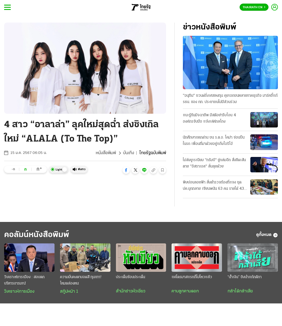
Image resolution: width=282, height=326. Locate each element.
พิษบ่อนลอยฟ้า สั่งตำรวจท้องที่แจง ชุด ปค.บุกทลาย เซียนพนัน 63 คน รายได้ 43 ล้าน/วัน (213, 186)
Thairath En (254, 7)
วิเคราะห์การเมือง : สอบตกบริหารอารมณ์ (24, 280)
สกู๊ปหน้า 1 (69, 291)
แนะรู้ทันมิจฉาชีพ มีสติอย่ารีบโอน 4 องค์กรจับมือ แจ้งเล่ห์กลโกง (209, 118)
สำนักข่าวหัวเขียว (130, 291)
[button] (126, 170)
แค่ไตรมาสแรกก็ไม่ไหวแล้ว (192, 277)
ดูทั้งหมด (267, 235)
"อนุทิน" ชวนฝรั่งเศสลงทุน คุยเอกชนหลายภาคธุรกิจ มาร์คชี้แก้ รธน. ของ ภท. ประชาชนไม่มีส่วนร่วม (230, 99)
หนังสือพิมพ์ (106, 153)
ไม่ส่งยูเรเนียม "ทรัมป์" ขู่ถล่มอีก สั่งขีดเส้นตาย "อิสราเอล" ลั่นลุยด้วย (214, 163)
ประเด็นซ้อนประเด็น (130, 277)
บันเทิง (128, 153)
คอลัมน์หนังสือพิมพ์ (36, 235)
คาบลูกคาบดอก (185, 291)
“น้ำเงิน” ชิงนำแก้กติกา (244, 277)
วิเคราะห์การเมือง (19, 291)
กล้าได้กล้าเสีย (240, 291)
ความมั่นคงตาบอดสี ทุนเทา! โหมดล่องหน (80, 280)
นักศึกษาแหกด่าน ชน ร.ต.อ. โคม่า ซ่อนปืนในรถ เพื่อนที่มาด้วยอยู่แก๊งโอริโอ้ (214, 140)
